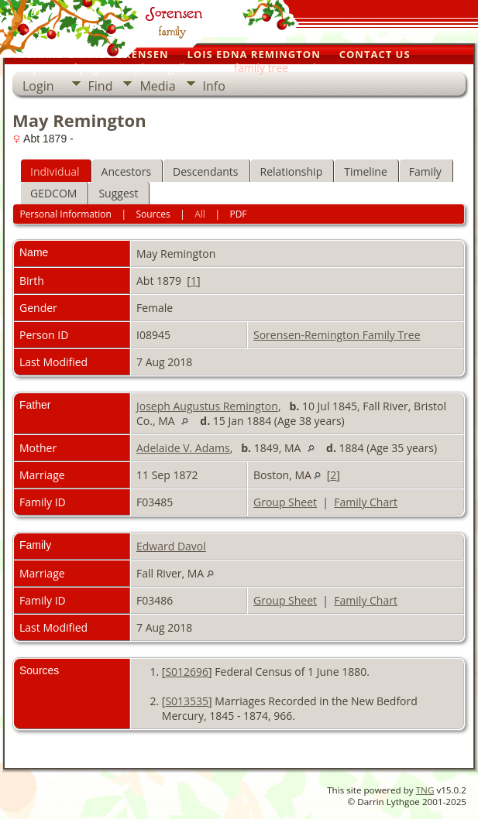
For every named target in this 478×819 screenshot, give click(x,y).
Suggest (118, 193)
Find (100, 85)
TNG (425, 790)
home (327, 67)
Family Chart (365, 502)
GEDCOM (53, 193)
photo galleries (172, 67)
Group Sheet (285, 502)
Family (425, 171)
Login (38, 85)
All (199, 214)
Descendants (205, 171)
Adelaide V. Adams (183, 447)
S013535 (186, 701)
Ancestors (126, 171)
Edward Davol (171, 546)
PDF (237, 214)
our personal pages (61, 67)
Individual (55, 171)
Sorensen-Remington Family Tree (337, 334)
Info (214, 85)
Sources (153, 214)
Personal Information (65, 214)
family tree (261, 67)
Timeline (365, 171)
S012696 (186, 671)
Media (157, 85)
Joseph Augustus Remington (207, 406)
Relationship (291, 171)
